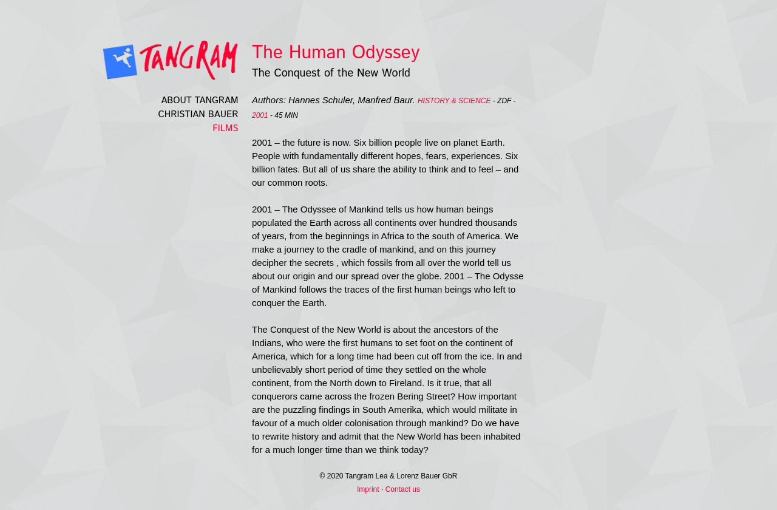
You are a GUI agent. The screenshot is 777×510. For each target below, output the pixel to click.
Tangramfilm (149, 60)
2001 (260, 115)
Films (225, 128)
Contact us (402, 489)
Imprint (368, 489)
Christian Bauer (198, 114)
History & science (454, 101)
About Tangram (199, 100)
